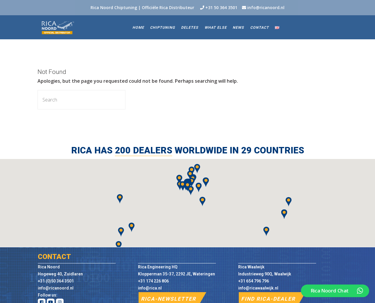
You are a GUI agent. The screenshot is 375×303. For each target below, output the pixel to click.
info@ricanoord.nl (265, 7)
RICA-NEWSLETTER (168, 299)
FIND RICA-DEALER (268, 299)
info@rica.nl (150, 288)
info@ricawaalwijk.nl (258, 288)
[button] (266, 231)
